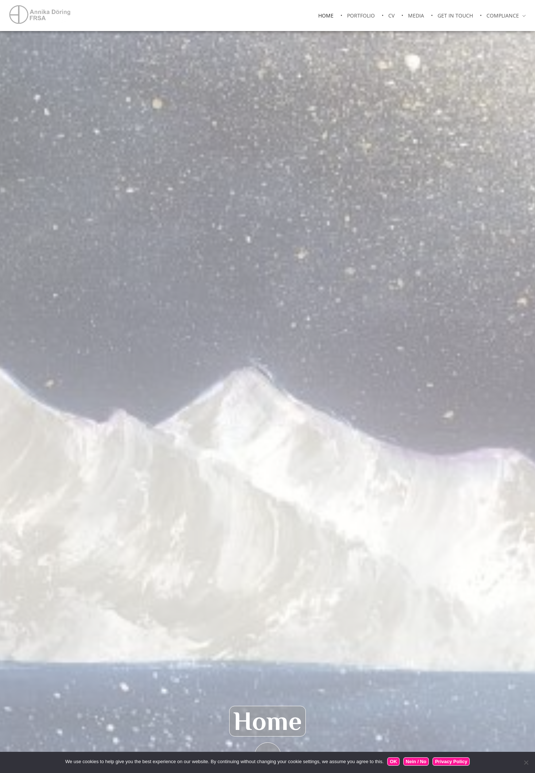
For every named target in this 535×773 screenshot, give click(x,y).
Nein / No (416, 761)
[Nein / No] (526, 762)
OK (393, 761)
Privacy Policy (451, 761)
